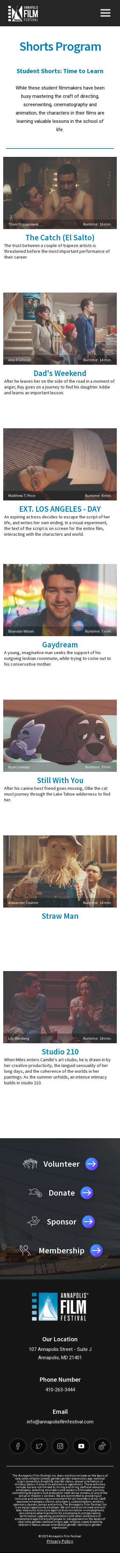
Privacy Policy (60, 1541)
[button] (106, 13)
